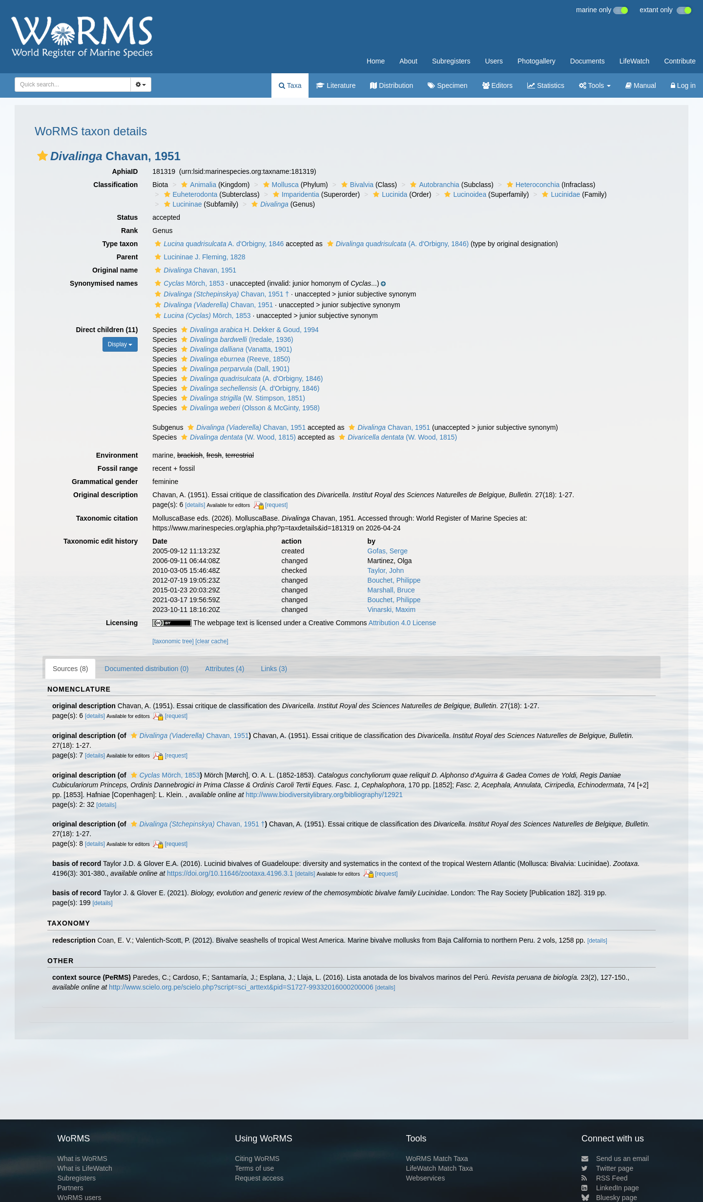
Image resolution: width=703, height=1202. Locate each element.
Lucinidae (559, 194)
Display (120, 344)
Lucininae (182, 204)
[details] (195, 505)
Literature (335, 85)
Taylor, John (386, 570)
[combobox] (73, 84)
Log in (683, 85)
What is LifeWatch (84, 1168)
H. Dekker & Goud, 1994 (249, 330)
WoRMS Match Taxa (437, 1158)
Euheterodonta (190, 194)
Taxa (290, 85)
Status (127, 217)
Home (376, 61)
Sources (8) (70, 669)
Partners (70, 1188)
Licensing (122, 623)
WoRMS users (79, 1198)
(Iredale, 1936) (236, 339)
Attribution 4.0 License (402, 623)
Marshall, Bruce (391, 590)
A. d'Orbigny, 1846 (218, 244)
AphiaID (125, 171)
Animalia (197, 185)
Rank (129, 230)
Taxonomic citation (107, 518)
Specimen (447, 85)
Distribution (391, 85)
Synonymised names (104, 283)
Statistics (545, 85)
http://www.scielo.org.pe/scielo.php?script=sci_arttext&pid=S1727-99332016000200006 (241, 987)
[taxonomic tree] (173, 641)
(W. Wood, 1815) (237, 437)
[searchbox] (69, 84)
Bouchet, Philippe (394, 580)
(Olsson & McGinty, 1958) (249, 408)
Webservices (425, 1178)
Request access (259, 1178)
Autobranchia (433, 185)
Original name (115, 270)
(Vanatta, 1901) (235, 349)
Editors (497, 85)
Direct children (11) (107, 330)
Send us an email (615, 1158)
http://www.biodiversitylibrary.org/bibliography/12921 (324, 795)
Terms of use (254, 1168)
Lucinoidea (464, 194)
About (408, 61)
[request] (276, 505)
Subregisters (451, 61)
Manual (640, 85)
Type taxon (120, 244)
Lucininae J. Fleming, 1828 (198, 257)
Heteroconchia (531, 185)
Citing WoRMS (257, 1158)
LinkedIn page (610, 1188)
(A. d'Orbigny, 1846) (397, 244)
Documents (587, 61)
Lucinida (389, 194)
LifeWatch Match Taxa (439, 1168)
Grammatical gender (105, 481)
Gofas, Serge (388, 551)
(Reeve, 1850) (234, 359)
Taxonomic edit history (100, 541)
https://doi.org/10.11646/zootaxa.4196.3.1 (230, 873)
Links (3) (274, 669)
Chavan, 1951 (194, 270)
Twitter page (607, 1168)
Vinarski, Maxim (392, 609)
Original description (105, 495)
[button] (42, 156)
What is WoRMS (82, 1158)
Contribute (680, 61)
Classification (115, 185)
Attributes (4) (224, 669)
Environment (117, 455)
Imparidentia (294, 194)
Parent (127, 257)
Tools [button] (595, 85)
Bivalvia (356, 185)
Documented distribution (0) (146, 669)
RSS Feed (604, 1178)
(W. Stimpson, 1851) (242, 398)
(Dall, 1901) (234, 369)
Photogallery (536, 61)
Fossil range (118, 468)
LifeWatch (635, 61)
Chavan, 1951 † (220, 294)
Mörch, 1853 (188, 283)
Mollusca (280, 185)
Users (494, 61)
